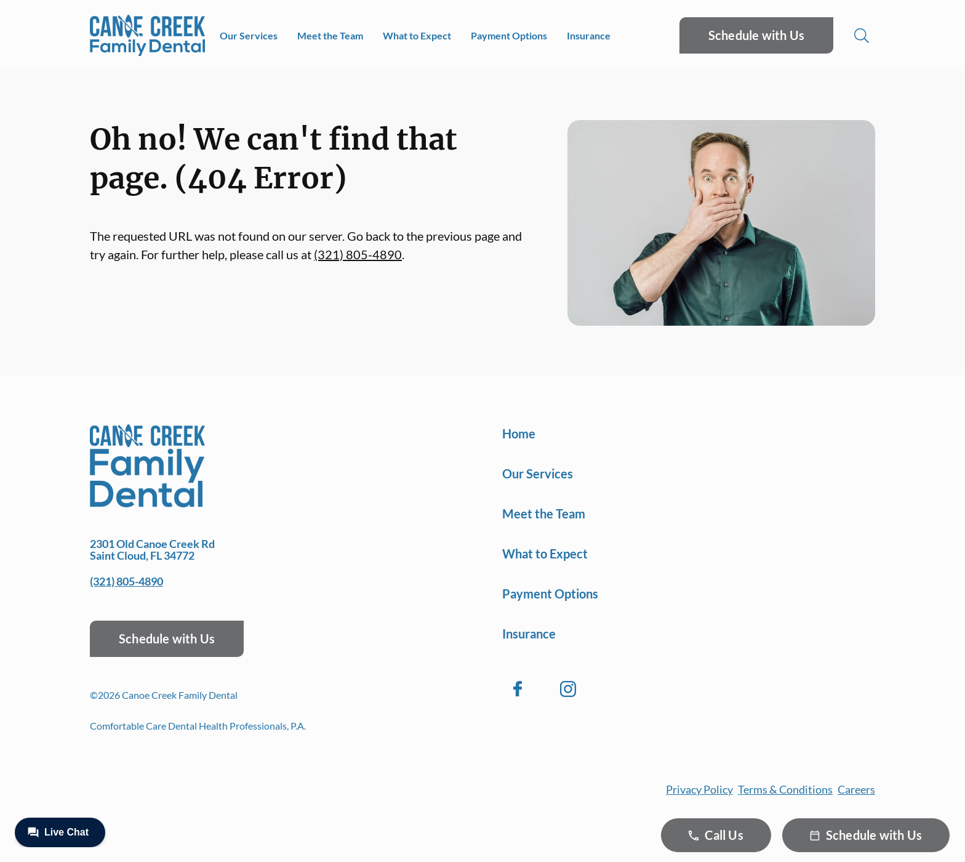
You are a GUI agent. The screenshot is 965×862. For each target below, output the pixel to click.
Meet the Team (330, 35)
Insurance (589, 35)
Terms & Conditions (785, 789)
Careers (856, 789)
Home (518, 433)
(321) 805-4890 (358, 254)
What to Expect (417, 35)
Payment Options (509, 35)
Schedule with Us (756, 35)
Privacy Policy (699, 789)
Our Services (249, 35)
